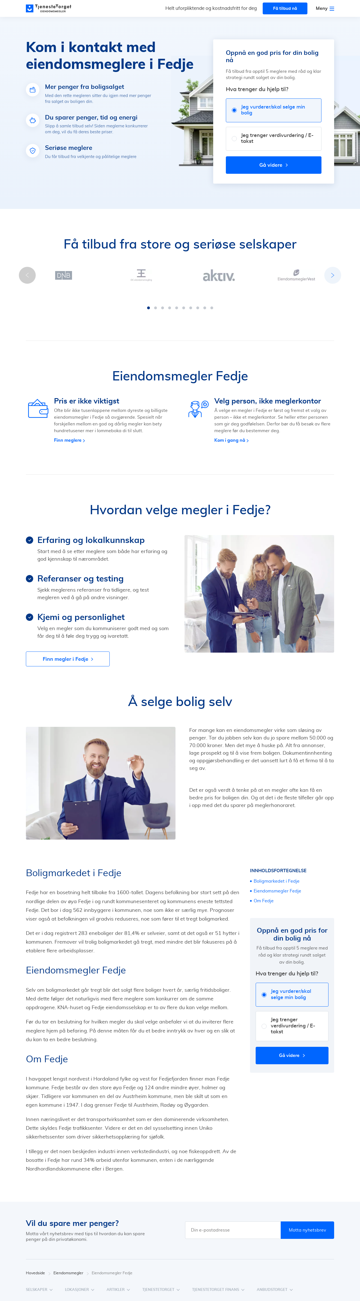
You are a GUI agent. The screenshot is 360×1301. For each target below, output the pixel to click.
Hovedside (38, 1268)
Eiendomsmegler (71, 1268)
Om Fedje (264, 895)
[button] (148, 302)
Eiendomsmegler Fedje (277, 885)
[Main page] (51, 8)
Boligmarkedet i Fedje (277, 875)
